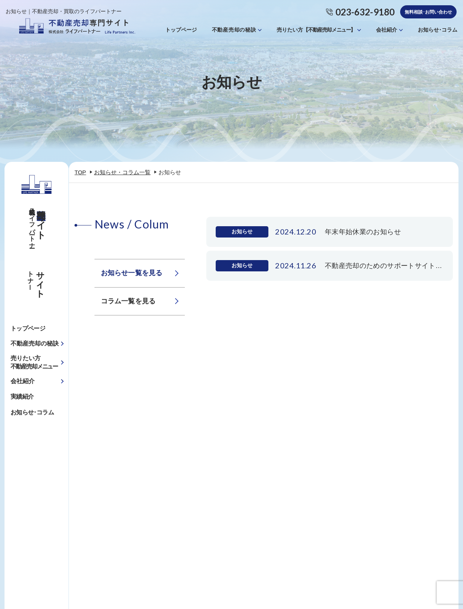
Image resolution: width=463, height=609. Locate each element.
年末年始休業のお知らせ (363, 231)
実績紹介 (22, 396)
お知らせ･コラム (437, 30)
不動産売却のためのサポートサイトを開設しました (384, 265)
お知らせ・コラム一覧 (122, 172)
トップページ (181, 30)
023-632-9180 (364, 11)
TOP (80, 172)
